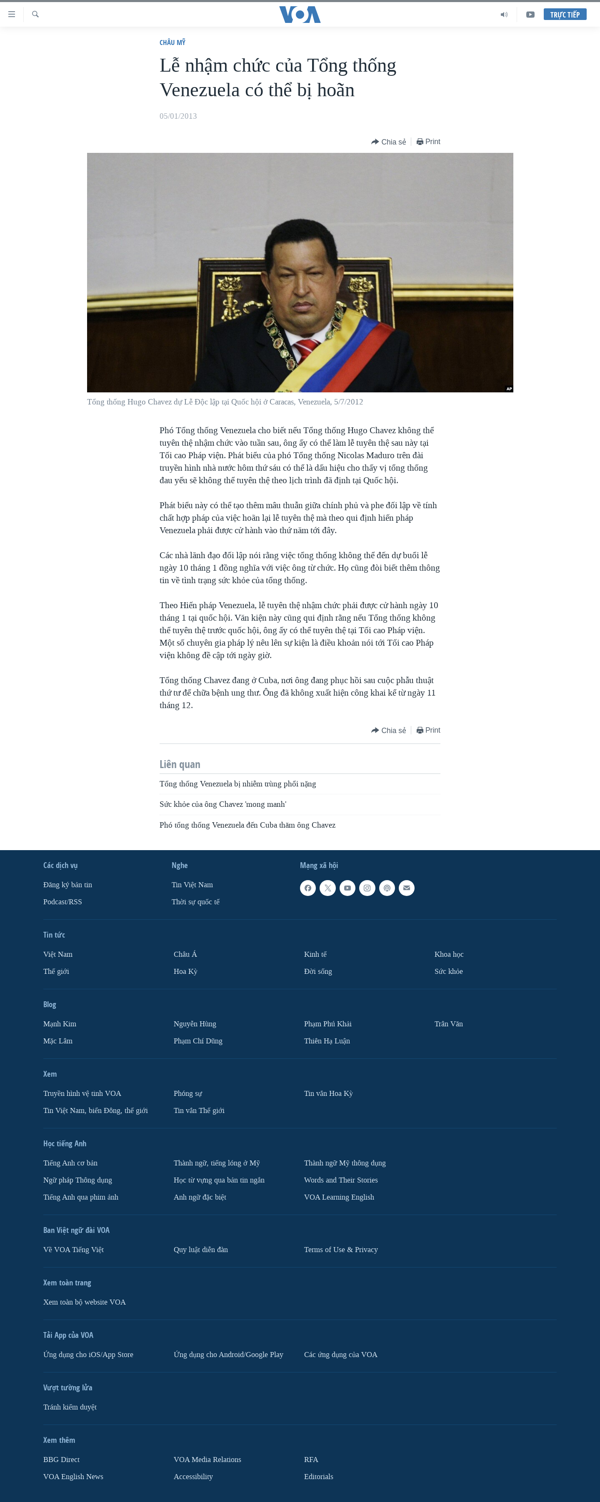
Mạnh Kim (59, 1024)
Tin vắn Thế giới (199, 1110)
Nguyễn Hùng (195, 1024)
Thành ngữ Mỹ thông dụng (345, 1163)
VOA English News (73, 1476)
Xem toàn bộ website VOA (84, 1302)
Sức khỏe (449, 971)
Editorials (318, 1476)
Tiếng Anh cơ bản (70, 1163)
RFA (311, 1460)
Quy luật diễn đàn (201, 1250)
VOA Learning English (339, 1197)
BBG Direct (61, 1460)
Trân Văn (449, 1024)
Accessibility (193, 1476)
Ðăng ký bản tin (67, 885)
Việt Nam (57, 954)
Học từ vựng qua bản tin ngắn (219, 1180)
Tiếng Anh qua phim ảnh (80, 1197)
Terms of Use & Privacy (341, 1250)
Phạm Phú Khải (328, 1024)
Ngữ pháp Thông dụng (77, 1180)
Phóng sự (188, 1093)
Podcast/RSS (62, 902)
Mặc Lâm (57, 1041)
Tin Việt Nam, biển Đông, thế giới (95, 1110)
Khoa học (449, 954)
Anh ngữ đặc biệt (200, 1197)
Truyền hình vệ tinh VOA (82, 1093)
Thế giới (56, 971)
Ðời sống (318, 971)
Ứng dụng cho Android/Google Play (228, 1355)
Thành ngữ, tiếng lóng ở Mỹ (217, 1163)
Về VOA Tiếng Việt (73, 1250)
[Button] (388, 142)
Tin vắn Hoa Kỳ (328, 1093)
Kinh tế (315, 954)
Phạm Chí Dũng (198, 1041)
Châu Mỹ (172, 42)
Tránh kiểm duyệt (70, 1407)
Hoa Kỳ (186, 971)
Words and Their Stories (341, 1180)
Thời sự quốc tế (196, 902)
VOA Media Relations (207, 1460)
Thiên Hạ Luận (327, 1041)
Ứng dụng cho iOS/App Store (88, 1355)
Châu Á (185, 954)
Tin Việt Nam (192, 885)
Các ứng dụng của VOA (341, 1355)
